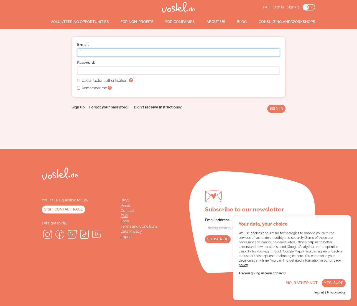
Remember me (94, 88)
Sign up (293, 7)
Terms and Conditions (139, 226)
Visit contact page (63, 209)
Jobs (125, 221)
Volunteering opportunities (75, 22)
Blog (237, 22)
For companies (176, 22)
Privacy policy (336, 292)
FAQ (266, 7)
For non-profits (133, 22)
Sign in (278, 7)
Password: (86, 62)
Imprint (127, 236)
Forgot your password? (109, 107)
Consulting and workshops (282, 22)
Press (125, 205)
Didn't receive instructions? (158, 107)
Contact (127, 210)
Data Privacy (131, 231)
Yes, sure (333, 283)
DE (312, 7)
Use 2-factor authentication (105, 80)
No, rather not (302, 283)
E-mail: (83, 44)
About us (211, 22)
